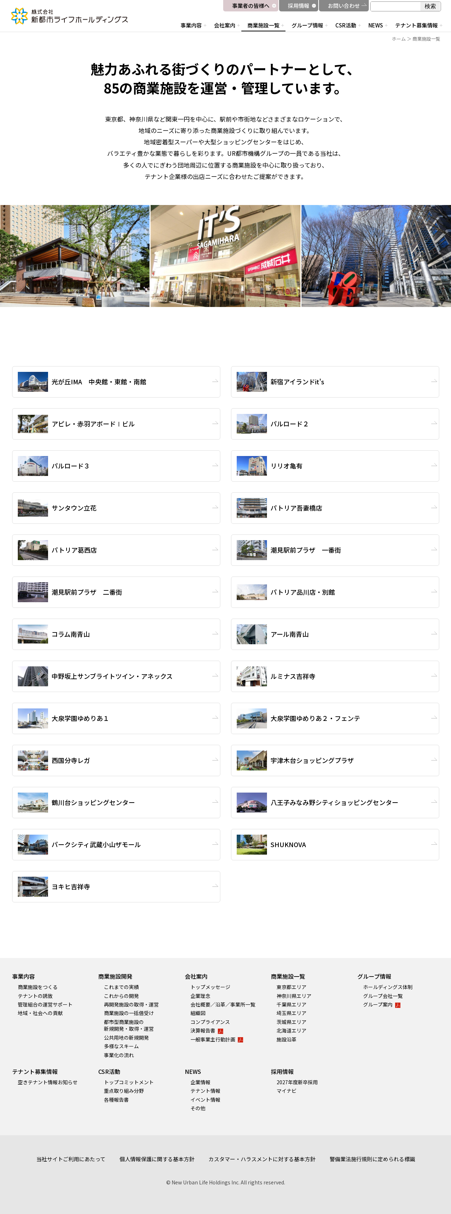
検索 (430, 6)
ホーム (399, 38)
